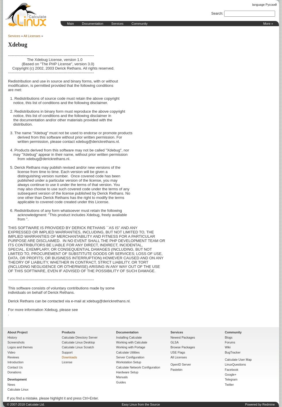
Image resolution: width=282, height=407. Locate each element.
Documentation (92, 23)
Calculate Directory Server (80, 337)
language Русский (264, 4)
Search (216, 13)
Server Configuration (130, 357)
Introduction (15, 362)
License (67, 362)
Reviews (13, 357)
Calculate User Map (238, 359)
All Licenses (32, 36)
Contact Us (15, 367)
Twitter (229, 384)
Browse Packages (182, 347)
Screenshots (15, 342)
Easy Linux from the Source (141, 404)
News (11, 384)
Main (70, 23)
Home (25, 14)
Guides (121, 382)
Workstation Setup (128, 362)
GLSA (174, 342)
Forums (230, 342)
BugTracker (233, 352)
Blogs (229, 337)
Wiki (227, 347)
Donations (14, 372)
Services (117, 23)
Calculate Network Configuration (138, 367)
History (12, 337)
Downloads (69, 357)
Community (140, 23)
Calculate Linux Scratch (78, 347)
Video (11, 352)
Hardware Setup (127, 372)
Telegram (231, 379)
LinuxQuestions (235, 364)
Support (67, 352)
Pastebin (176, 369)
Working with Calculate (131, 342)
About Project (17, 332)
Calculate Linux (17, 389)
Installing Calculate (129, 337)
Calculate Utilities (128, 352)
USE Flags (177, 352)
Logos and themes (20, 347)
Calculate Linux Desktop (78, 342)
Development (17, 379)
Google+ (231, 374)
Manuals (122, 377)
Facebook (231, 369)
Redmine (268, 404)
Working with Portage (130, 347)
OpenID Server (180, 364)
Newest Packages (182, 337)
